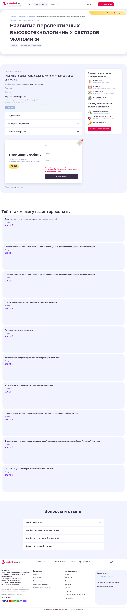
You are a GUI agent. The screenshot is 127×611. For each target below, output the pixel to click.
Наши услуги (60, 562)
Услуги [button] (27, 4)
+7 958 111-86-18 (105, 577)
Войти (88, 4)
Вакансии (68, 581)
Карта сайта (69, 598)
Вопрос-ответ (37, 581)
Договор (68, 591)
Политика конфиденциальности (76, 594)
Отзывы (67, 588)
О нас (67, 574)
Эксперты (68, 577)
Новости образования (40, 584)
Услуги (35, 574)
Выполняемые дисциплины (42, 588)
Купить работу (61, 176)
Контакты (68, 584)
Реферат (32, 16)
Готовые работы (41, 4)
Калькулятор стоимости (80, 562)
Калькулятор (54, 4)
